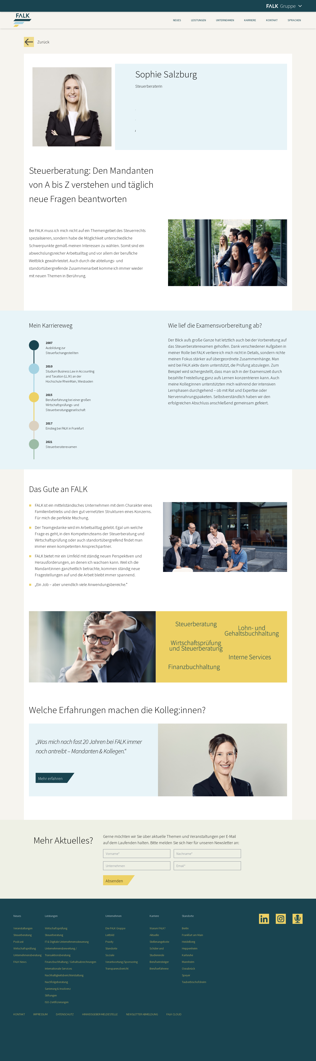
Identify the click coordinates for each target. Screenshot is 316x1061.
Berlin (185, 928)
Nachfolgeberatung (56, 982)
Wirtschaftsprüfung (24, 948)
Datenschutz (65, 1014)
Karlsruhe (187, 955)
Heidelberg (188, 942)
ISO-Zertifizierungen (57, 1002)
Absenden (114, 880)
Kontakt (272, 20)
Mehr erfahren (50, 778)
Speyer (186, 975)
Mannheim (188, 962)
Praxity (109, 942)
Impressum (40, 1014)
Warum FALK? (158, 928)
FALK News (19, 962)
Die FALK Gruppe (115, 928)
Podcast (18, 942)
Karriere (250, 20)
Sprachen (294, 20)
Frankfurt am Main (192, 935)
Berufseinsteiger (159, 962)
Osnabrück (188, 968)
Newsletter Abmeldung (142, 1014)
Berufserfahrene (159, 968)
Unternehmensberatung (27, 955)
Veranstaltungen (22, 928)
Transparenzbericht (116, 968)
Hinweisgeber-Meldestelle (100, 1014)
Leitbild (109, 935)
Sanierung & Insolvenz (58, 989)
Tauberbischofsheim (194, 982)
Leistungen (198, 20)
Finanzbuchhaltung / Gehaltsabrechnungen (70, 962)
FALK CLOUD (173, 1014)
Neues (177, 20)
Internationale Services (58, 968)
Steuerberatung (22, 935)
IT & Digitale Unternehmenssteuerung (67, 942)
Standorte (111, 948)
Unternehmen (225, 20)
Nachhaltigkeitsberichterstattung (64, 975)
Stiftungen (51, 995)
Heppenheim (189, 948)
